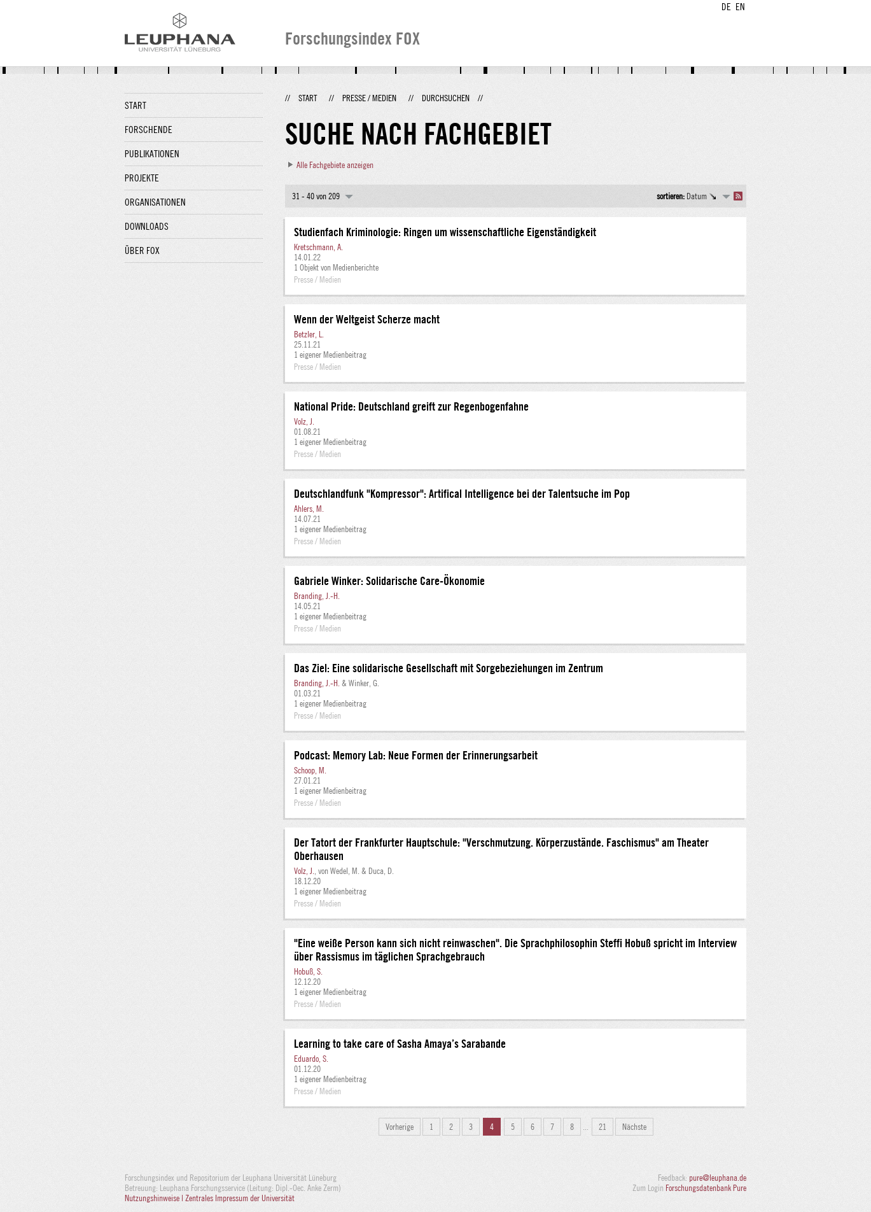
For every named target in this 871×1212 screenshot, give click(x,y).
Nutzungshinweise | (155, 1198)
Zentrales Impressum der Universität (240, 1198)
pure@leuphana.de (717, 1178)
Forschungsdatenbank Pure (705, 1188)
